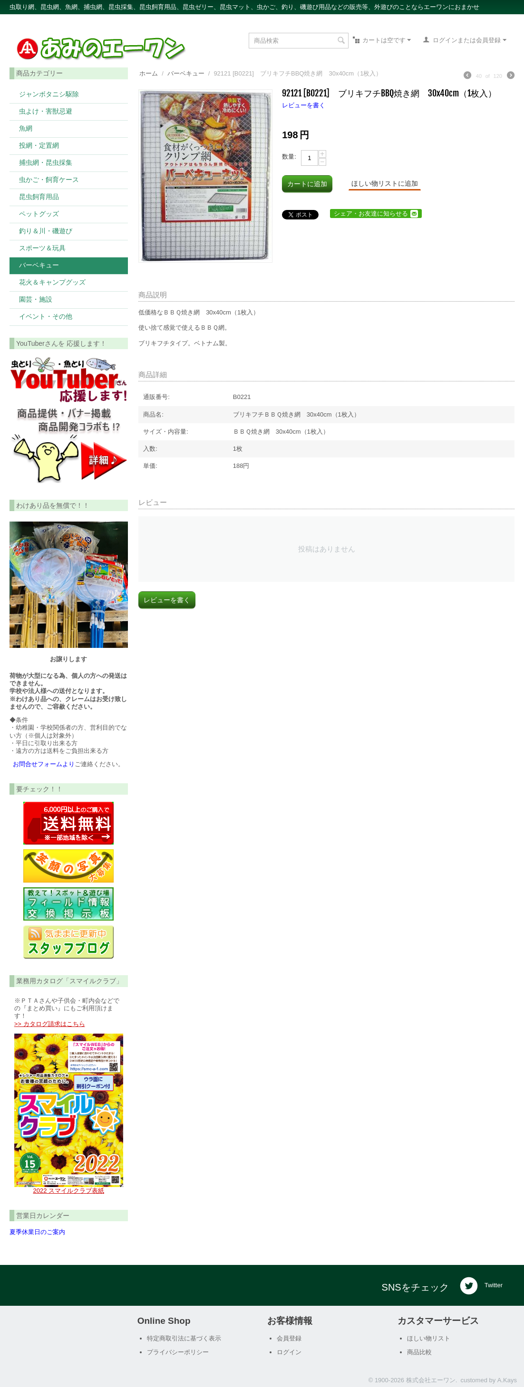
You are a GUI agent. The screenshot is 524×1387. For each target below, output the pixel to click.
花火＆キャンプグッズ (52, 282)
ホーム (148, 73)
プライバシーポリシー (178, 1352)
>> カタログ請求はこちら (49, 1023)
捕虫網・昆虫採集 (45, 162)
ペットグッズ (39, 213)
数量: (289, 156)
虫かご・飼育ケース (49, 179)
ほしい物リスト (428, 1338)
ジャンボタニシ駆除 (49, 94)
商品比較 (419, 1352)
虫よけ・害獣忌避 (45, 111)
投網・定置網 (39, 145)
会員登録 (289, 1338)
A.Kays (507, 1380)
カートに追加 (307, 184)
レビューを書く (303, 105)
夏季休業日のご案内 (37, 1231)
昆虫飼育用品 (39, 196)
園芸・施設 (35, 299)
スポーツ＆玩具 (42, 248)
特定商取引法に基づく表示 (184, 1338)
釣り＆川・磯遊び (45, 231)
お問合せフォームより (44, 764)
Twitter (481, 1286)
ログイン (289, 1352)
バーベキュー (39, 265)
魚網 (25, 128)
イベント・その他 (45, 316)
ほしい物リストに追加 (384, 183)
